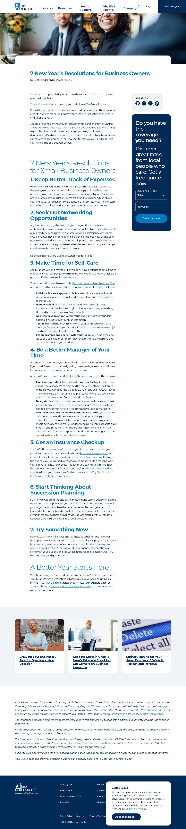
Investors (102, 796)
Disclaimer (81, 816)
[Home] (25, 6)
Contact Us (102, 790)
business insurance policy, (94, 453)
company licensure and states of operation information (132, 714)
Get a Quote (66, 784)
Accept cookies (124, 816)
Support (101, 784)
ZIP (139, 202)
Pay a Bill (64, 802)
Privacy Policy (66, 816)
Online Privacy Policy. (136, 808)
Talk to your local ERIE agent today (71, 586)
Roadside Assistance (70, 796)
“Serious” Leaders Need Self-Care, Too (93, 283)
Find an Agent (172, 6)
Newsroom (102, 802)
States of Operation (98, 816)
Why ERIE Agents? (107, 6)
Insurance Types (147, 191)
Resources (65, 6)
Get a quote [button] (150, 218)
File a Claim (66, 790)
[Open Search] (139, 7)
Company (127, 6)
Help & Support (84, 6)
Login (149, 6)
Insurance (50, 6)
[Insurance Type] (151, 195)
